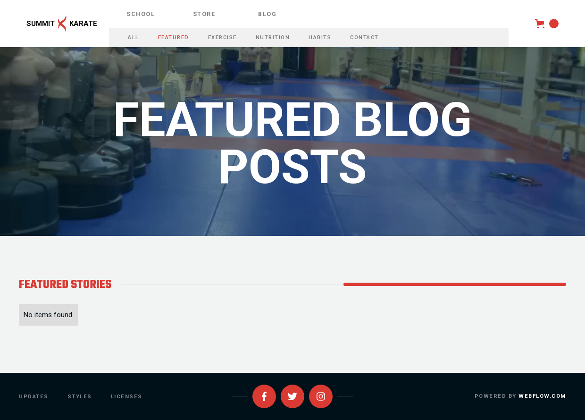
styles (79, 397)
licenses (126, 397)
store (204, 13)
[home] (54, 23)
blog (267, 13)
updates (34, 397)
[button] (547, 23)
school (140, 13)
